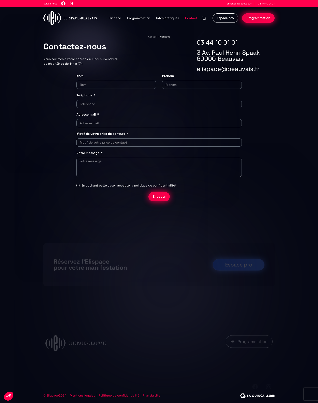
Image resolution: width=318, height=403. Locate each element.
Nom (80, 76)
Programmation (138, 18)
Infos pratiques (167, 18)
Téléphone (84, 95)
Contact (191, 18)
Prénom (168, 76)
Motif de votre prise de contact (101, 134)
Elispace (115, 18)
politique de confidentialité (154, 185)
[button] (203, 18)
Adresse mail (86, 114)
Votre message (88, 153)
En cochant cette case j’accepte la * (129, 185)
